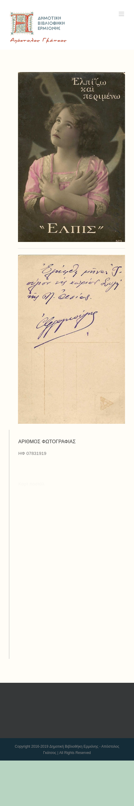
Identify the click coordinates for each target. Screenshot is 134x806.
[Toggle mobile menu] (122, 14)
